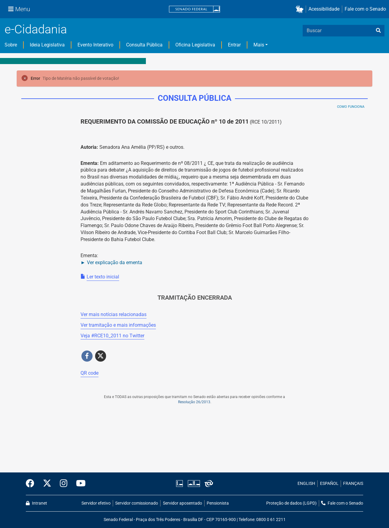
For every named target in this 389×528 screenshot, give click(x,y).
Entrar (234, 45)
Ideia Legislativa (47, 45)
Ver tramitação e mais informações (118, 325)
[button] (301, 9)
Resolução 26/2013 (194, 402)
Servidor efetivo (96, 503)
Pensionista (218, 503)
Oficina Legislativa (195, 45)
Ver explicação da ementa (114, 262)
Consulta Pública (144, 45)
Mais (258, 45)
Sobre (11, 45)
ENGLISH (306, 483)
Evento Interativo (95, 45)
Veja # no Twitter (112, 336)
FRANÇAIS (353, 483)
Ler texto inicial (103, 277)
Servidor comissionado (136, 503)
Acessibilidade (323, 9)
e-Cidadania (36, 29)
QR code (89, 373)
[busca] (378, 30)
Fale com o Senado (365, 9)
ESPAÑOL (329, 483)
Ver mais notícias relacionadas (113, 314)
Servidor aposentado (182, 503)
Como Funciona (350, 107)
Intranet (36, 503)
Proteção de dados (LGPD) (291, 503)
